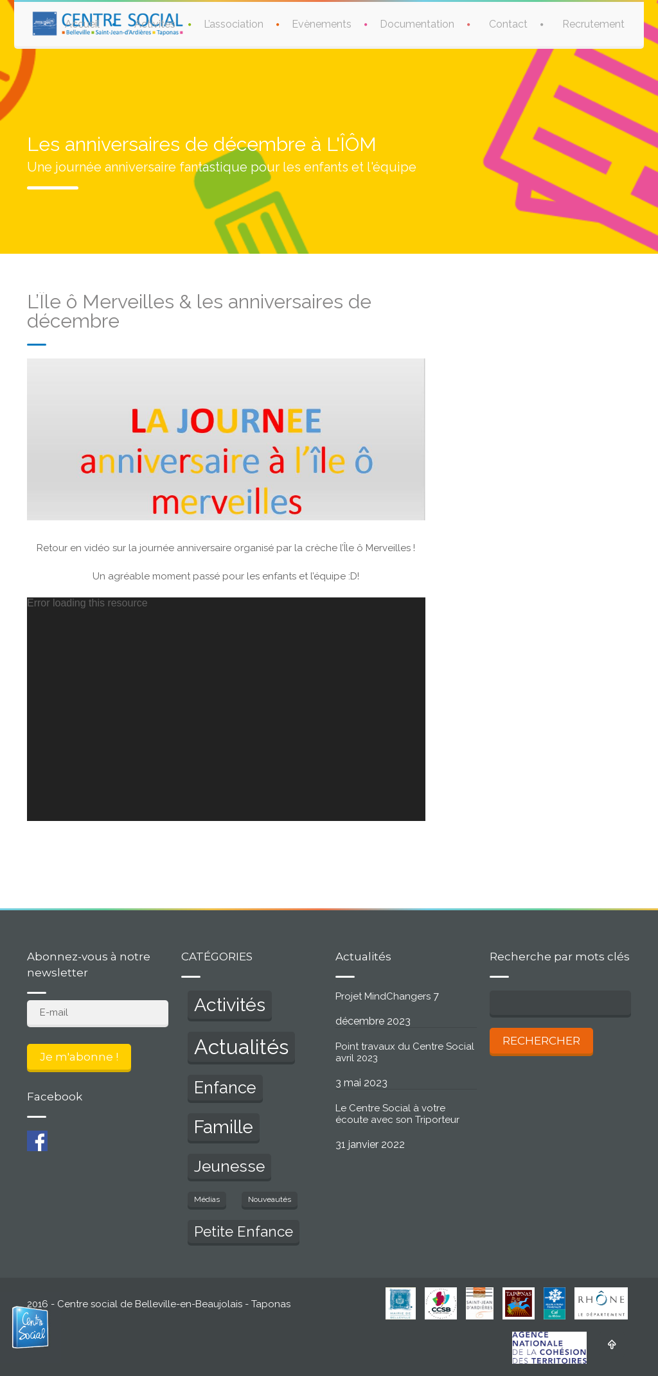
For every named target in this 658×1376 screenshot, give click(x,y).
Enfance (225, 1087)
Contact (508, 24)
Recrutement (593, 24)
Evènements (321, 24)
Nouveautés (269, 1199)
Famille (223, 1127)
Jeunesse (229, 1166)
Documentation (417, 24)
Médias (207, 1199)
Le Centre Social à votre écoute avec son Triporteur (397, 1113)
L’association (233, 24)
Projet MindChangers (383, 996)
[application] (226, 709)
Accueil (82, 24)
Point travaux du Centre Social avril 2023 (404, 1052)
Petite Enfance (243, 1231)
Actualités (241, 1047)
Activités (154, 24)
